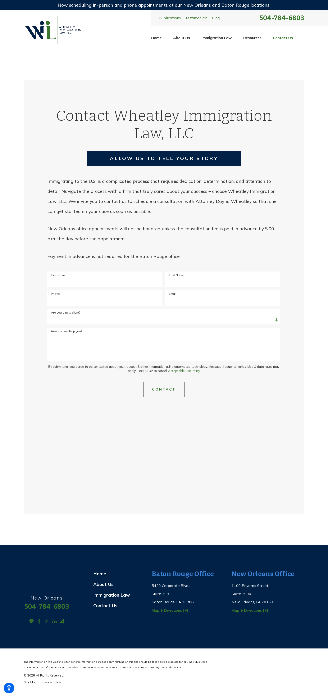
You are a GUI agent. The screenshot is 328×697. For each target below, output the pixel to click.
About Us (181, 37)
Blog (216, 17)
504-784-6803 (282, 18)
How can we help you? (66, 331)
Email (172, 294)
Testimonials (196, 17)
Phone (55, 294)
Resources (252, 37)
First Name (58, 275)
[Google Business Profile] (31, 621)
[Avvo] (62, 621)
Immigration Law (216, 37)
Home (156, 37)
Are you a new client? (65, 312)
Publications (170, 17)
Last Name (176, 275)
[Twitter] (47, 621)
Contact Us (283, 37)
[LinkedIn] (54, 621)
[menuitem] (156, 38)
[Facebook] (39, 621)
